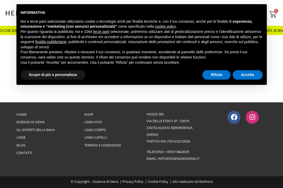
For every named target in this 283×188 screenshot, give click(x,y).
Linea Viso (93, 122)
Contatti (24, 152)
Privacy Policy (132, 181)
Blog (20, 145)
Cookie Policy (158, 181)
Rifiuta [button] (216, 75)
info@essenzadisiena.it (179, 158)
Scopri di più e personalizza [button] (53, 75)
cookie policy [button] (165, 26)
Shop (88, 114)
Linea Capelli (95, 137)
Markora (206, 181)
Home (21, 114)
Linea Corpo (95, 129)
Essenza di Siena (30, 122)
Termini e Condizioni (102, 145)
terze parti (101, 32)
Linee (21, 137)
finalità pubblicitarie (50, 42)
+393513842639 (177, 151)
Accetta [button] (247, 75)
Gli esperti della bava (35, 129)
